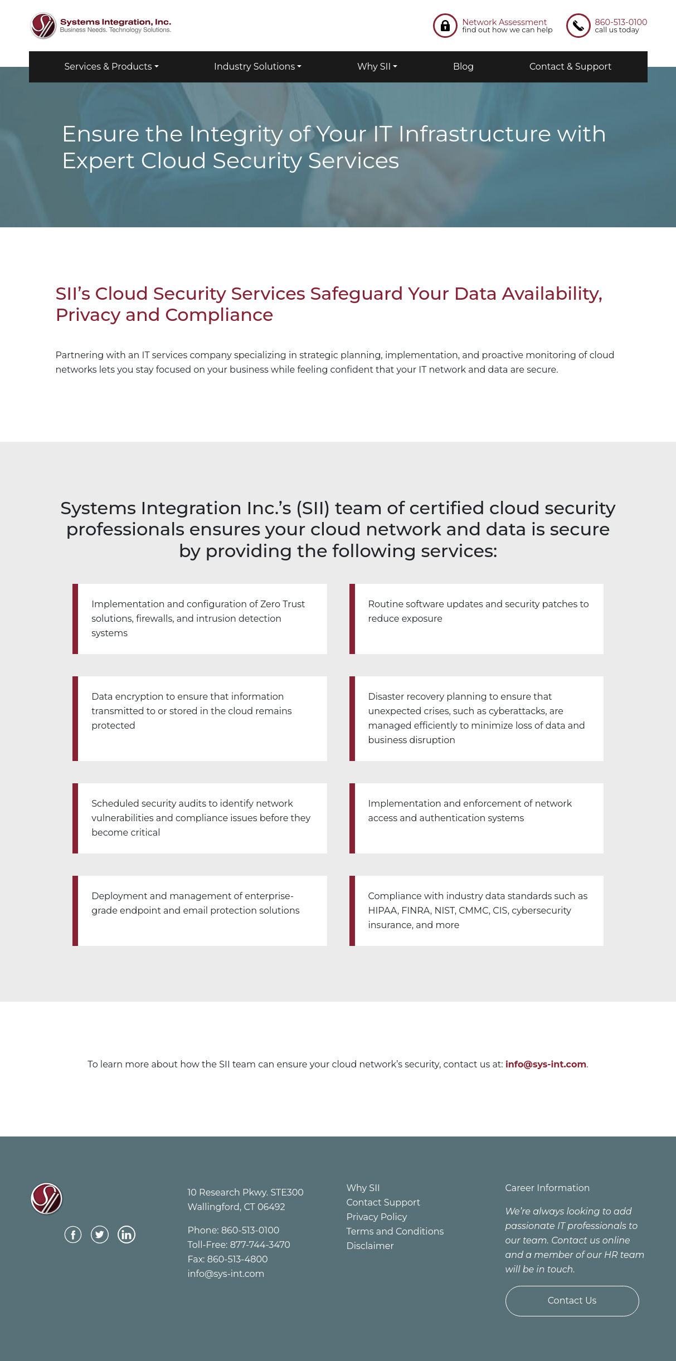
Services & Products (108, 66)
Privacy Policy (377, 1217)
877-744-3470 (260, 1245)
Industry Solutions (254, 66)
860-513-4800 (237, 1259)
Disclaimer (370, 1246)
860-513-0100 (250, 1230)
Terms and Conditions (395, 1231)
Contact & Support (570, 66)
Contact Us (572, 1300)
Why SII (374, 66)
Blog (463, 66)
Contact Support (384, 1202)
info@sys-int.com (226, 1274)
